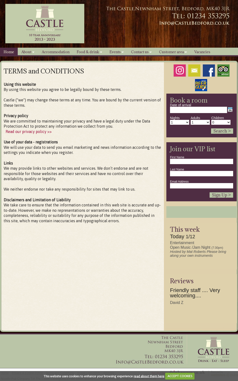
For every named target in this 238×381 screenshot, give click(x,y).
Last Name (177, 169)
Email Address (179, 181)
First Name (177, 157)
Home (9, 52)
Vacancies (202, 52)
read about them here (149, 376)
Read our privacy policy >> (29, 131)
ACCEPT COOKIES (180, 376)
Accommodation (55, 52)
